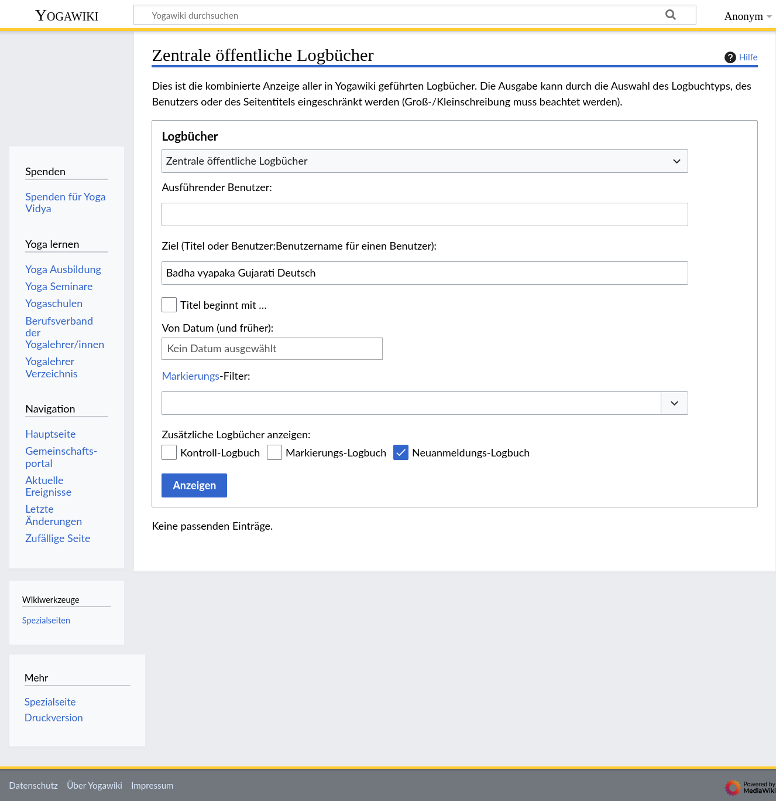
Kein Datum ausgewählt (221, 348)
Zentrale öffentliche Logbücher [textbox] (237, 160)
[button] (675, 403)
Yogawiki (67, 15)
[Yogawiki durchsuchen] (415, 14)
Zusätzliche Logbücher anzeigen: (236, 434)
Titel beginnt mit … (223, 304)
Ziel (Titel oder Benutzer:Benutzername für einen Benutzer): (299, 245)
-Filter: (206, 375)
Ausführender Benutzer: (217, 186)
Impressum (152, 785)
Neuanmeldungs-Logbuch (471, 452)
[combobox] (425, 161)
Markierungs (190, 375)
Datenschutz (33, 785)
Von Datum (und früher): (217, 327)
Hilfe (740, 57)
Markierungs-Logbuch (336, 452)
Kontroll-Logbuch (220, 452)
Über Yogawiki (94, 785)
